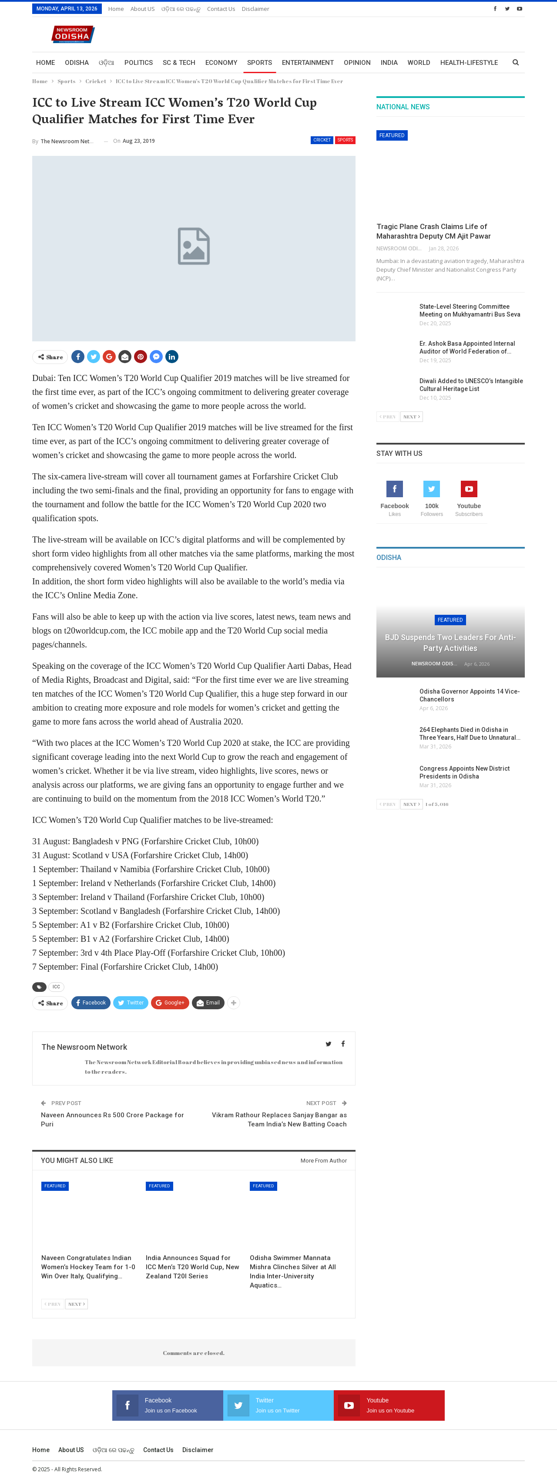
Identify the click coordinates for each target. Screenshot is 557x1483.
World (419, 63)
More (449, 63)
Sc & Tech (179, 63)
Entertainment (308, 63)
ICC (56, 986)
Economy (221, 63)
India (389, 63)
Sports (259, 63)
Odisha (77, 63)
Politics (138, 63)
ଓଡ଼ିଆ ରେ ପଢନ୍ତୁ (181, 9)
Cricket (322, 140)
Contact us (221, 9)
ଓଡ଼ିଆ (106, 63)
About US (143, 9)
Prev (52, 1304)
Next (76, 1304)
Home (116, 9)
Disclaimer (255, 9)
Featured (55, 1185)
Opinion (357, 63)
